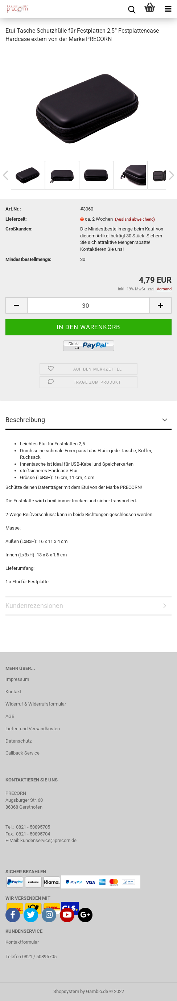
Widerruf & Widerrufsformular (35, 704)
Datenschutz (18, 741)
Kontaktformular (22, 942)
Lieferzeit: (16, 219)
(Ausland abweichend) (135, 219)
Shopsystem (66, 991)
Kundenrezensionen (34, 605)
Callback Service (22, 753)
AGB (10, 716)
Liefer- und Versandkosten (32, 728)
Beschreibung (25, 420)
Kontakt (13, 691)
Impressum (17, 679)
